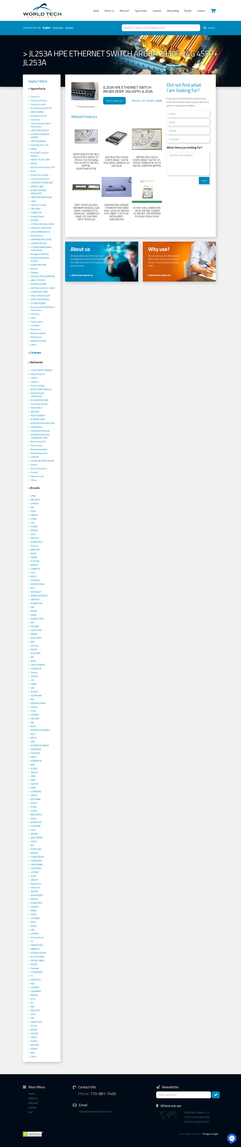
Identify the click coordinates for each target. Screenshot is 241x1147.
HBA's (33, 317)
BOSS (33, 998)
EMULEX (34, 1029)
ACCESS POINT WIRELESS (41, 389)
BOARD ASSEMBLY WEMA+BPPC (39, 192)
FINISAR (34, 557)
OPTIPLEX (35, 503)
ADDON (34, 649)
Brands (187, 11)
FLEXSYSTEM (36, 630)
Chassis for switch (38, 104)
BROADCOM (36, 822)
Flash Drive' (35, 119)
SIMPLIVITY (35, 599)
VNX (32, 607)
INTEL (33, 1052)
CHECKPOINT (36, 868)
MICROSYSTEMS (37, 584)
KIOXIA (33, 925)
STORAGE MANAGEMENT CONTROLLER (41, 249)
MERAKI (34, 634)
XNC (32, 507)
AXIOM (33, 914)
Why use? (124, 11)
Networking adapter (39, 449)
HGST (33, 572)
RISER (33, 511)
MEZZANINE (36, 799)
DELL (33, 1006)
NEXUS (34, 576)
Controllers (35, 325)
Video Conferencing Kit (40, 295)
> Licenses (34, 352)
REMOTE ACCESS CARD (40, 159)
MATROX (34, 565)
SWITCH (34, 377)
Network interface (38, 333)
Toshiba (34, 672)
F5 (32, 975)
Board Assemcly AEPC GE (41, 108)
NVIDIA (33, 614)
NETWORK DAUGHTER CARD (43, 423)
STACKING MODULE (39, 243)
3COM (33, 876)
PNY (32, 699)
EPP (32, 622)
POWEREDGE (36, 760)
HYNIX (33, 495)
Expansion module (38, 204)
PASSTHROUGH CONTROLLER (37, 395)
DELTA (33, 829)
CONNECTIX (35, 568)
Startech (34, 772)
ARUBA (34, 611)
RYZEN (33, 806)
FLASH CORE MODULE (40, 299)
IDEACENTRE (36, 749)
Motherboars (36, 337)
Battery (34, 148)
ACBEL (33, 661)
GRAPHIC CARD (37, 186)
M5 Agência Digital (210, 1133)
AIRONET (34, 833)
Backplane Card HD (39, 115)
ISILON (33, 757)
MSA (33, 588)
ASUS (33, 733)
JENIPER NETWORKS (39, 595)
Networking (173, 11)
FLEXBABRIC (36, 991)
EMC (32, 1018)
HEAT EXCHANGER (38, 141)
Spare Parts (141, 11)
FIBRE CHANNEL (37, 112)
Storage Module (37, 216)
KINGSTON (35, 1010)
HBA (32, 983)
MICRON (34, 899)
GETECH (34, 803)
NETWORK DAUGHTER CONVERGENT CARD (40, 436)
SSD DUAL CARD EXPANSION (43, 276)
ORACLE (34, 795)
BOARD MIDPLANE (38, 264)
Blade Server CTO (38, 441)
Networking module (39, 453)
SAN (32, 687)
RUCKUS (34, 691)
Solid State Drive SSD (40, 145)
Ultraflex (34, 707)
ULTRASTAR (36, 826)
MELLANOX (35, 499)
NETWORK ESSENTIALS (40, 730)
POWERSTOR (36, 603)
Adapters (34, 272)
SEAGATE (34, 1033)
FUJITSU (34, 1041)
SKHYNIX (34, 891)
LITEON (34, 841)
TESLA (33, 710)
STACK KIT (35, 457)
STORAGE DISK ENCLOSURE (42, 224)
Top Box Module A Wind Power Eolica (41, 125)
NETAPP (34, 1048)
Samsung (35, 645)
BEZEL (33, 726)
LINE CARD (35, 411)
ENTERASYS (36, 979)
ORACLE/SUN (36, 1021)
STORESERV (36, 791)
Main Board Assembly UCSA (42, 167)
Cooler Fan (35, 96)
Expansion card (37, 476)
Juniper (34, 818)
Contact (201, 11)
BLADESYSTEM (37, 618)
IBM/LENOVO (36, 814)
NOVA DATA (35, 653)
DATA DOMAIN (37, 864)
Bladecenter (36, 883)
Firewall (34, 472)
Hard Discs (35, 314)
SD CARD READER (38, 303)
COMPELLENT (36, 860)
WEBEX (34, 910)
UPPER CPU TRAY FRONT (41, 227)
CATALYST (34, 879)
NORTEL (34, 964)
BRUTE (34, 737)
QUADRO (35, 676)
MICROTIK (35, 538)
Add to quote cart (114, 100)
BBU (33, 641)
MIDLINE (34, 995)
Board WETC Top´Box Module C (39, 154)
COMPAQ (34, 906)
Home (96, 11)
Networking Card (38, 374)
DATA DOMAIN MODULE (40, 231)
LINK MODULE (36, 427)
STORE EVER (36, 849)
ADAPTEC (34, 853)
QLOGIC (34, 1025)
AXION (33, 553)
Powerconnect (37, 937)
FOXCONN (35, 561)
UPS (32, 680)
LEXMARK (35, 933)
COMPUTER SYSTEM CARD (42, 182)
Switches (34, 381)
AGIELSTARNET (37, 837)
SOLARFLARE (36, 695)
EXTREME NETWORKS (40, 745)
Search (209, 28)
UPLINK (34, 518)
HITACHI (34, 1037)
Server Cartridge (37, 385)
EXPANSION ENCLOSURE (41, 239)
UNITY (33, 780)
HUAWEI (34, 526)
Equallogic (35, 968)
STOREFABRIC (37, 972)
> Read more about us (81, 275)
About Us (109, 11)
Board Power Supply (39, 174)
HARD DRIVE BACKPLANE (41, 197)
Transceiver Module (39, 404)
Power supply (36, 321)
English (47, 28)
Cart (30, 1112)
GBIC (33, 929)
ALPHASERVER (37, 895)
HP (32, 1002)
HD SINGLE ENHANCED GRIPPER (40, 136)
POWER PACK (36, 902)
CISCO (33, 1014)
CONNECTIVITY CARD (39, 291)
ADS (32, 845)
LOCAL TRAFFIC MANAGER (41, 370)
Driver (33, 171)
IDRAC (33, 787)
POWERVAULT (37, 541)
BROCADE (35, 1045)
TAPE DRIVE (35, 208)
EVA (32, 722)
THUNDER (35, 987)
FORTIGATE (35, 753)
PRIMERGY (35, 949)
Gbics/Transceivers (39, 468)
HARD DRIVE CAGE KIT (40, 130)
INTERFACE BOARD (39, 284)
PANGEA (34, 515)
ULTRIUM (34, 220)
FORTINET (35, 714)
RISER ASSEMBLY (38, 415)
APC (32, 657)
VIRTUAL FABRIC (37, 960)
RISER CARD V (36, 407)
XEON (33, 922)
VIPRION (34, 530)
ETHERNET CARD (38, 419)
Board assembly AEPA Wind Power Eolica (42, 309)
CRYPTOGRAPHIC (38, 664)
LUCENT (34, 810)
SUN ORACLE (36, 637)
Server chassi (36, 445)
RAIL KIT (34, 163)
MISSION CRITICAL (38, 703)
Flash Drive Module (39, 100)
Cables (33, 201)
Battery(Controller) (38, 340)
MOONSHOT (36, 591)
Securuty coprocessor (40, 178)
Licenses (157, 11)
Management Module (40, 254)
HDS (32, 522)
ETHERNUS (35, 580)
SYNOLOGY (35, 887)
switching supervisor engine (43, 287)
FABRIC (34, 684)
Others (34, 344)
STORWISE (35, 918)
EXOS (33, 534)
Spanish (69, 28)
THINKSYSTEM (37, 945)
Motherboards (37, 235)
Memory (34, 268)
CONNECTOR (36, 212)
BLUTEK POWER (37, 956)
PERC (33, 741)
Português (58, 28)
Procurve (34, 545)
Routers (34, 464)
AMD (33, 764)
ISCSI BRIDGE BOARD (40, 400)
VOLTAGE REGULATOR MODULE (40, 259)
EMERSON (35, 549)
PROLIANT (35, 626)
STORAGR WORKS (39, 952)
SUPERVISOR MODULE (40, 430)
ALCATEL (34, 768)
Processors (35, 329)
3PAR (33, 776)
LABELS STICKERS (38, 280)
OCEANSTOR (36, 668)
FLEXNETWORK (37, 856)
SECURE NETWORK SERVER (42, 460)
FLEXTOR (34, 783)
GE (32, 941)
